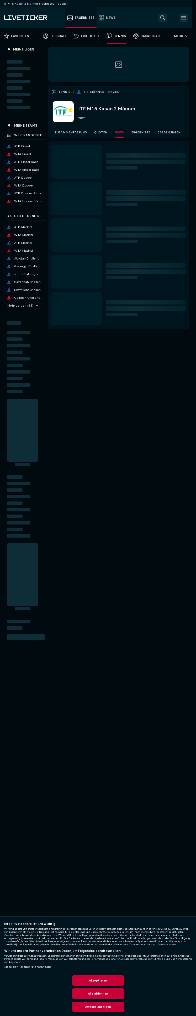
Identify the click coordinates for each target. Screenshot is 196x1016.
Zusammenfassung (71, 132)
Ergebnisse (140, 132)
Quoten (100, 132)
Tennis (64, 92)
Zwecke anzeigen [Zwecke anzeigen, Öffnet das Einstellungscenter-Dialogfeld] (98, 1007)
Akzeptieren (98, 980)
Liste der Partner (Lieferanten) (27, 967)
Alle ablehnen (98, 993)
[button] (162, 18)
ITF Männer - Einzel (101, 92)
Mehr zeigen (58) (22, 305)
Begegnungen (169, 132)
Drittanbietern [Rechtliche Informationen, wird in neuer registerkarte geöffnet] (166, 944)
